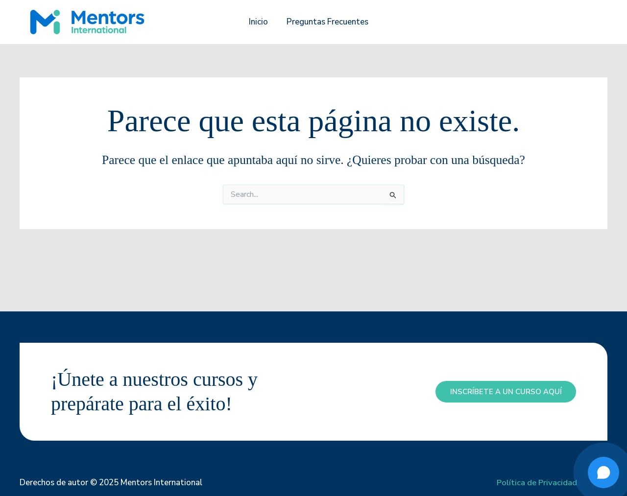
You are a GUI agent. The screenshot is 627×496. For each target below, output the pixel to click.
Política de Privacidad (537, 482)
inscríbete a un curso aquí (505, 392)
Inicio (259, 21)
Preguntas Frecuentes (326, 21)
